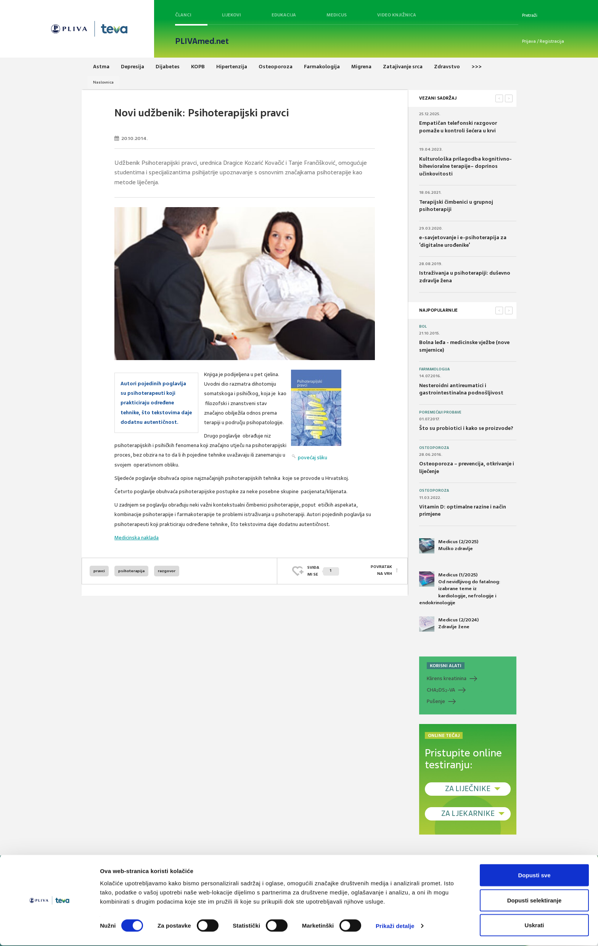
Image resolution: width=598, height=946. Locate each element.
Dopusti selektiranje (534, 901)
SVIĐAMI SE (323, 571)
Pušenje (436, 701)
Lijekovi (231, 15)
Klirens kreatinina (446, 678)
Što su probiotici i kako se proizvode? (466, 428)
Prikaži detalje (395, 926)
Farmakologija (434, 369)
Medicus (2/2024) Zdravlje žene (449, 624)
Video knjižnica (396, 15)
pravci (99, 570)
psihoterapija (131, 570)
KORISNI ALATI (445, 665)
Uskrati (534, 925)
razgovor (166, 570)
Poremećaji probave (440, 412)
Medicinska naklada (136, 537)
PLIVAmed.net (202, 41)
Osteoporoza (434, 448)
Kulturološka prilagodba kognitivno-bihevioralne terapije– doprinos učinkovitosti (465, 166)
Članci (183, 15)
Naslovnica (103, 82)
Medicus (336, 15)
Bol (423, 326)
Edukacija (284, 15)
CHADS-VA (441, 690)
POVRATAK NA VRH (381, 571)
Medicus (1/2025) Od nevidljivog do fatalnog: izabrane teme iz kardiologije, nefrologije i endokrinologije (459, 588)
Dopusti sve (534, 875)
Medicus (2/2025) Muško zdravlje (448, 545)
